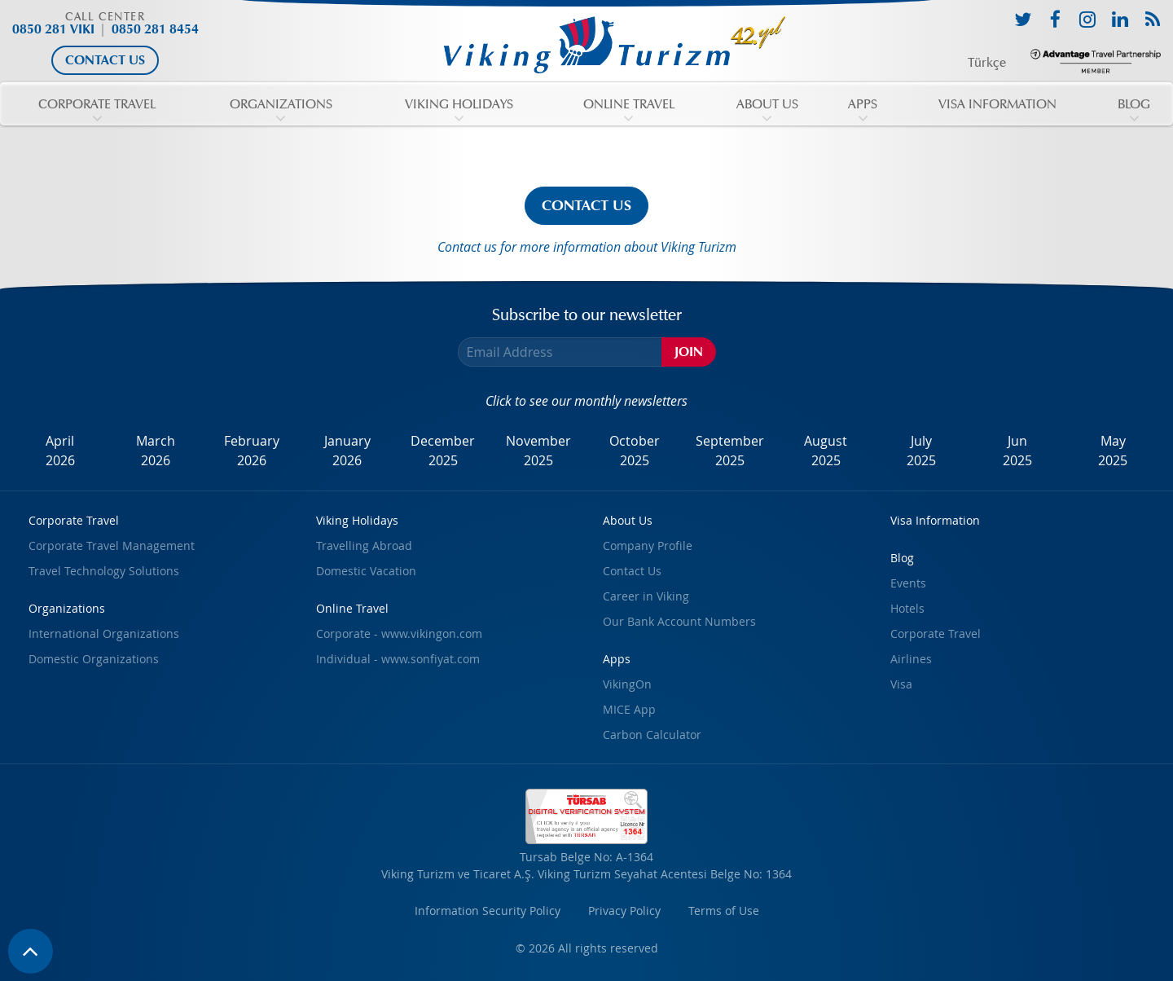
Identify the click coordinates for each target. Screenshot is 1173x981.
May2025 (1112, 450)
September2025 (730, 450)
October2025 (634, 450)
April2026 (60, 450)
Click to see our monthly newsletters (586, 401)
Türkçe (987, 63)
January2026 (347, 450)
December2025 (443, 450)
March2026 (155, 450)
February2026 (251, 450)
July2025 (921, 450)
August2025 (825, 450)
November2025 (538, 450)
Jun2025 (1017, 450)
